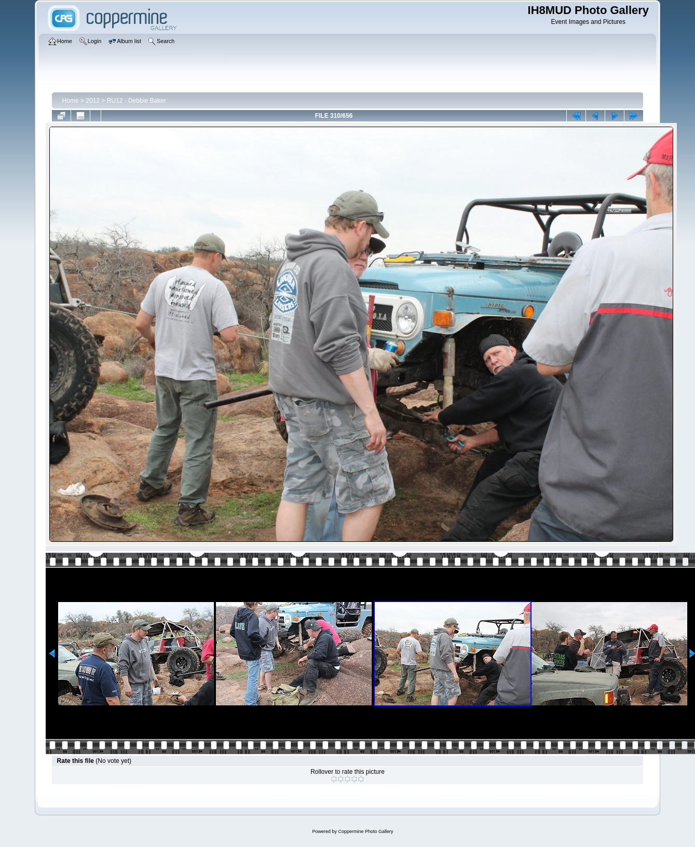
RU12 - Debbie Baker (136, 100)
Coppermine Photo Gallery (365, 831)
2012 (93, 100)
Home (70, 100)
